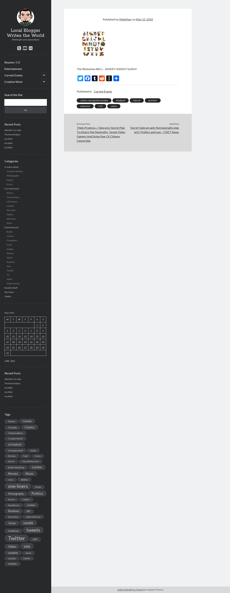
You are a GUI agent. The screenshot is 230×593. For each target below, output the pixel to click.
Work (9, 223)
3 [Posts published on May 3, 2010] (7, 330)
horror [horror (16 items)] (11, 461)
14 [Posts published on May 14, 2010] (31, 336)
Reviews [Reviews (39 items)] (13, 511)
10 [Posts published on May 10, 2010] (7, 336)
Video (9, 279)
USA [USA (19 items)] (35, 539)
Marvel (136, 100)
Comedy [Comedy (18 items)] (12, 427)
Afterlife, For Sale (12, 130)
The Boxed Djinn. (12, 134)
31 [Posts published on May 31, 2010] (7, 352)
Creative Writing (14, 171)
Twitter (7, 296)
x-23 (100, 106)
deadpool (120, 100)
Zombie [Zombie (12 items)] (26, 558)
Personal (11, 210)
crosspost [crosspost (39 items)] (15, 444)
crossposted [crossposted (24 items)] (15, 450)
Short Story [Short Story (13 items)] (13, 517)
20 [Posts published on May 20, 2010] (25, 341)
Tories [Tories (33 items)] (12, 523)
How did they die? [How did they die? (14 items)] (30, 461)
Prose (9, 184)
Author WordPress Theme (130, 589)
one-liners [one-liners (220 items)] (18, 486)
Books (10, 231)
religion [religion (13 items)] (26, 499)
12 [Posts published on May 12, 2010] (19, 336)
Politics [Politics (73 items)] (37, 493)
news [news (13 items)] (10, 480)
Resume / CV (12, 62)
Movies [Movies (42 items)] (13, 473)
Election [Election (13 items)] (12, 456)
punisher (152, 100)
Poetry (10, 180)
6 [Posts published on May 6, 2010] (25, 330)
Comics (10, 236)
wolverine (85, 106)
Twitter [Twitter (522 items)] (16, 538)
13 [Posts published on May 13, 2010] (25, 336)
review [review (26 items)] (31, 505)
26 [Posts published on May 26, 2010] (19, 347)
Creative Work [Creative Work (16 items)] (15, 438)
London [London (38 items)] (37, 467)
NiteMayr (125, 19)
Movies (10, 253)
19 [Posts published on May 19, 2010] (19, 341)
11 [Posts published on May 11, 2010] (13, 336)
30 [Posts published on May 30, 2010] (43, 347)
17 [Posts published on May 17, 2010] (7, 341)
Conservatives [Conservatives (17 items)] (15, 433)
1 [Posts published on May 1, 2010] (37, 325)
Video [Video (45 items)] (12, 546)
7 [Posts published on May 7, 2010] (31, 330)
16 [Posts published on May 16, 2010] (43, 336)
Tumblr (10, 270)
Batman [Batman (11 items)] (11, 421)
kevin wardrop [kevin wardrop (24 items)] (16, 467)
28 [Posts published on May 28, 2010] (31, 347)
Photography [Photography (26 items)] (16, 493)
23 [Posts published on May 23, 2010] (43, 341)
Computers (12, 240)
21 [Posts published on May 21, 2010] (31, 341)
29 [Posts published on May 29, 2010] (37, 347)
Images (10, 249)
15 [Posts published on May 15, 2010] (37, 336)
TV (8, 274)
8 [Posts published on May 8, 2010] (37, 330)
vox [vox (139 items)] (27, 546)
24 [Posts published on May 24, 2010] (7, 347)
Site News (11, 218)
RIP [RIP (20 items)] (28, 511)
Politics (10, 214)
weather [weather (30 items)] (13, 552)
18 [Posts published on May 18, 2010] (13, 341)
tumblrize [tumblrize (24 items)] (13, 530)
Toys (9, 266)
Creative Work (13, 81)
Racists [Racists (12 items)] (11, 499)
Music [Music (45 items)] (30, 473)
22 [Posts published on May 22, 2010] (37, 341)
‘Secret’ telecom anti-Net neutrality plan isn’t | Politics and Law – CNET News (154, 130)
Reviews (11, 262)
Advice (10, 193)
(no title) (8, 138)
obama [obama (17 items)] (24, 479)
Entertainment (13, 68)
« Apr (6, 360)
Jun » (12, 360)
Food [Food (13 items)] (25, 456)
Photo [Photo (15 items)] (38, 487)
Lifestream (12, 201)
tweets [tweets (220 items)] (33, 530)
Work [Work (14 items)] (28, 553)
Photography (13, 175)
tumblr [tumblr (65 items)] (28, 523)
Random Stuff (10, 287)
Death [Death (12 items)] (33, 450)
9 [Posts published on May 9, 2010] (43, 330)
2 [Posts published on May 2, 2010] (43, 325)
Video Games (13, 283)
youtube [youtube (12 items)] (12, 558)
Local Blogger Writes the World (25, 33)
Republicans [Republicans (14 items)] (14, 505)
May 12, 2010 (144, 19)
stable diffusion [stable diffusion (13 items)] (33, 517)
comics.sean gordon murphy (94, 100)
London (10, 205)
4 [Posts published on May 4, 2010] (13, 330)
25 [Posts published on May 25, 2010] (13, 347)
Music (10, 257)
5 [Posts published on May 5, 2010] (19, 330)
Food (9, 244)
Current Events (13, 75)
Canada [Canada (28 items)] (27, 421)
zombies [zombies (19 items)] (12, 563)
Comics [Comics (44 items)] (30, 427)
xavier (114, 106)
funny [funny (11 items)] (38, 456)
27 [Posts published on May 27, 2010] (25, 347)
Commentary (13, 197)
